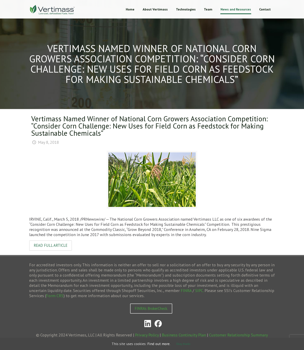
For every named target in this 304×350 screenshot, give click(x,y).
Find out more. (161, 344)
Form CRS (55, 296)
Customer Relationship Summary (238, 335)
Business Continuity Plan (184, 335)
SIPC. (199, 290)
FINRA (186, 290)
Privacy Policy (147, 335)
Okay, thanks (188, 344)
